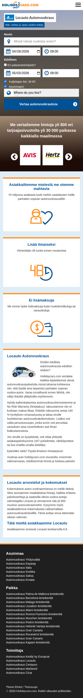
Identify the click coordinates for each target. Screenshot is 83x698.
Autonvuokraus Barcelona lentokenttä (29, 598)
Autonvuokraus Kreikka (20, 571)
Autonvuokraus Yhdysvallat (23, 559)
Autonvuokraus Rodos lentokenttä (27, 622)
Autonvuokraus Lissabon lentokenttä (29, 606)
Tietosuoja (31, 687)
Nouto (8, 34)
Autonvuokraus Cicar (19, 672)
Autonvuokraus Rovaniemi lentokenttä (30, 634)
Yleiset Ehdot (14, 687)
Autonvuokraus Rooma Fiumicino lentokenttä (34, 614)
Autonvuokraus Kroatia (20, 579)
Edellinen (10, 59)
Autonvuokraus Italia (19, 567)
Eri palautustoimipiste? (20, 65)
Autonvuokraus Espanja (21, 563)
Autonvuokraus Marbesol (21, 668)
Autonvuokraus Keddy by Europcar (28, 656)
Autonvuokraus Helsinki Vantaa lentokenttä (33, 626)
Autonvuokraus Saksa (19, 575)
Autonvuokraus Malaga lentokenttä (28, 602)
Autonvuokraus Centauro (21, 664)
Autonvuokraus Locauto (21, 660)
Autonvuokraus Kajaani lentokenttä (28, 642)
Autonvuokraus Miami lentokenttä (27, 610)
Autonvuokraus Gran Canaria (24, 630)
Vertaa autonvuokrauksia (48, 104)
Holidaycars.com (26, 691)
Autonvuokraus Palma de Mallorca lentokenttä (35, 594)
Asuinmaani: (14, 86)
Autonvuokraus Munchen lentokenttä (29, 618)
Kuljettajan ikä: (19, 81)
